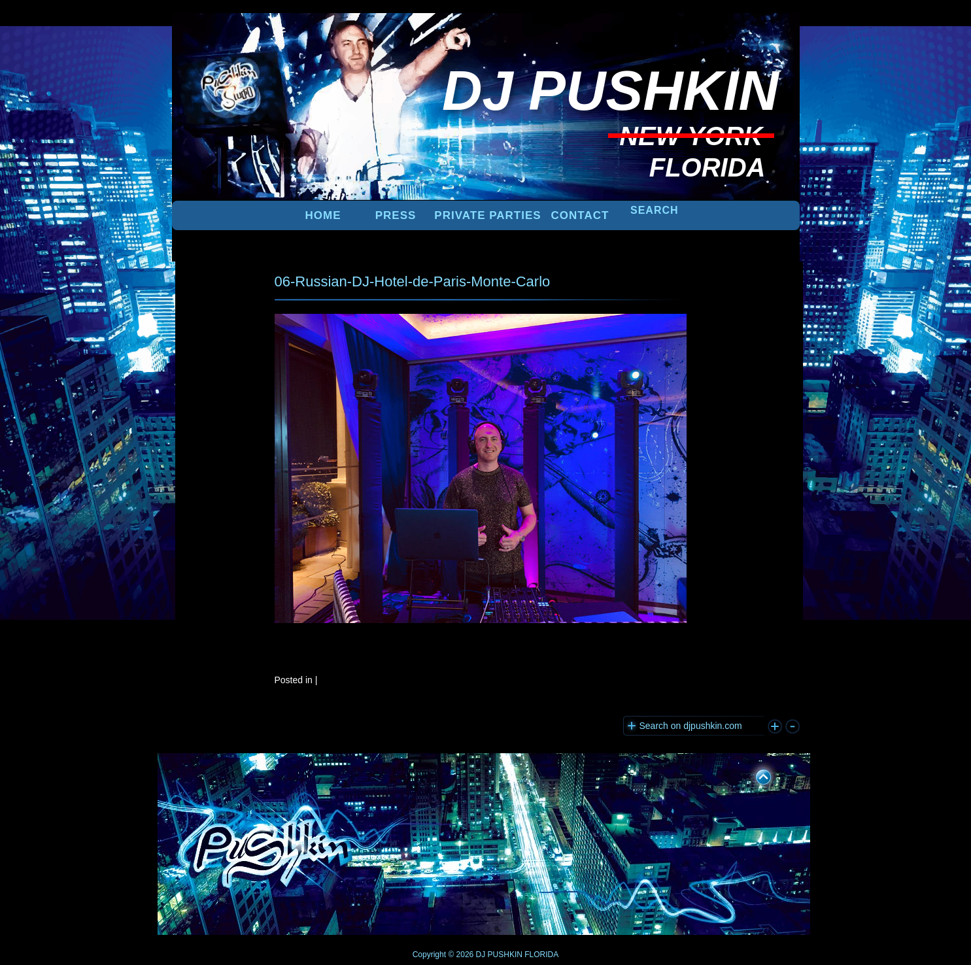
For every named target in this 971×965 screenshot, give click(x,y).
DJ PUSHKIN (497, 954)
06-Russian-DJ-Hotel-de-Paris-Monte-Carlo (413, 281)
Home (323, 215)
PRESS (396, 215)
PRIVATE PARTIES (487, 215)
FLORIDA (541, 954)
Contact (580, 215)
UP (754, 774)
